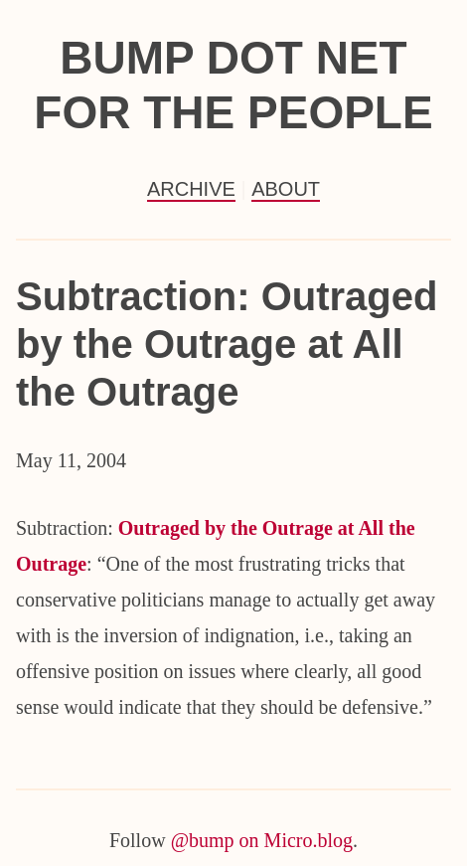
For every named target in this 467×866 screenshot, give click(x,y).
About (285, 189)
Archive (191, 189)
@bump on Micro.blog (262, 840)
